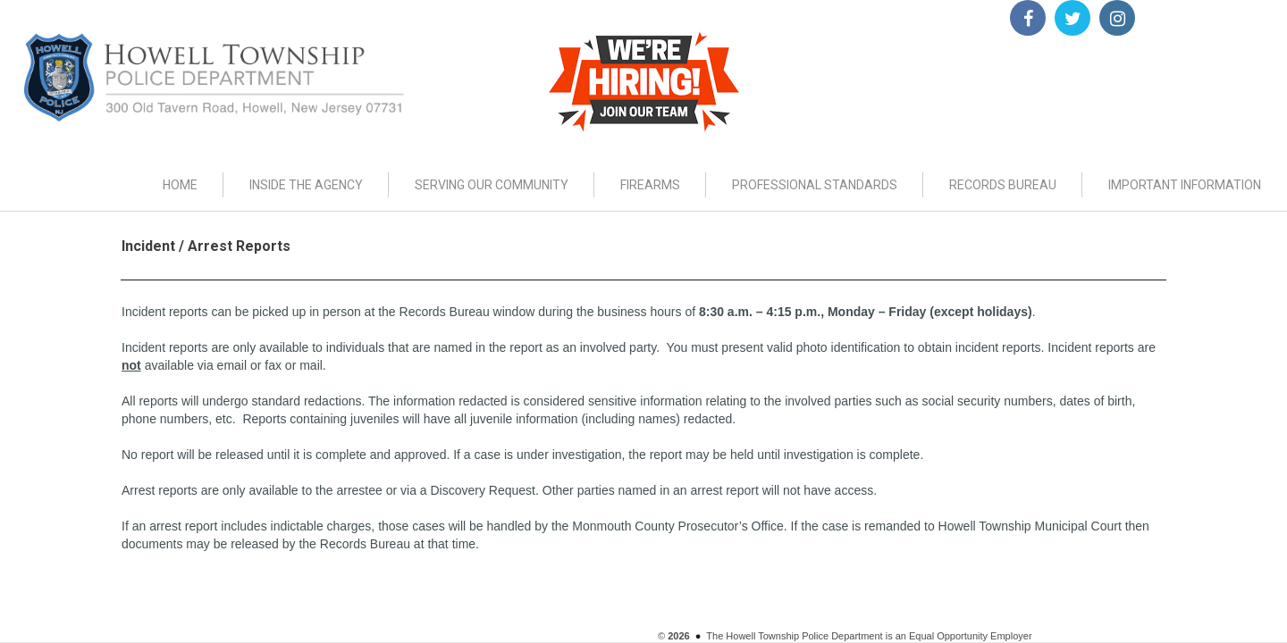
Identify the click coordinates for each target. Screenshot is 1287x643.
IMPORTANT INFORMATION (1184, 185)
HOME (180, 185)
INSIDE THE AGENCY (306, 185)
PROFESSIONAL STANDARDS (814, 185)
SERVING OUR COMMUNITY (491, 185)
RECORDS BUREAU (1002, 185)
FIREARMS (650, 185)
